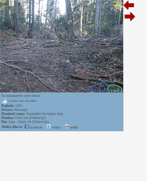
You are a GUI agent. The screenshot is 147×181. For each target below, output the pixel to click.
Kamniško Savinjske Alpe (45, 114)
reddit (71, 127)
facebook (33, 127)
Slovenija (21, 110)
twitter (54, 127)
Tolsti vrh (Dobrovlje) (30, 118)
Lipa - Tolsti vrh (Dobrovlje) (29, 122)
